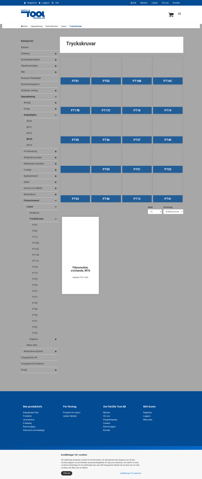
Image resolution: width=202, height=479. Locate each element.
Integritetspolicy (110, 420)
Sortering (167, 207)
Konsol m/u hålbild (33, 188)
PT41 (35, 291)
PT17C (35, 261)
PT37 (35, 297)
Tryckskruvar (36, 218)
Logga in (45, 3)
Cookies (106, 423)
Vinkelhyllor (30, 115)
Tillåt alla (66, 473)
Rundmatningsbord (30, 84)
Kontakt (176, 3)
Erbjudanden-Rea (31, 412)
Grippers (33, 339)
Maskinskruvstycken (34, 163)
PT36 (35, 285)
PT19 (35, 273)
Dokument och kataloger (34, 430)
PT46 (35, 309)
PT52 (35, 327)
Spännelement (31, 176)
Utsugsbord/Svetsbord (32, 363)
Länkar (155, 3)
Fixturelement (52, 26)
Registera (147, 412)
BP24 (29, 145)
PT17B (35, 255)
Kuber (27, 182)
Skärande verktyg (29, 90)
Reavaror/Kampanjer (31, 78)
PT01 (35, 225)
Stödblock (34, 213)
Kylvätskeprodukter (30, 59)
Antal (150, 207)
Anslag (27, 102)
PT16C (35, 249)
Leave (63, 26)
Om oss (165, 3)
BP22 (29, 133)
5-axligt (27, 169)
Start (24, 26)
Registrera (32, 3)
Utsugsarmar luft (29, 357)
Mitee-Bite (32, 345)
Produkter (27, 416)
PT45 (35, 303)
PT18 (35, 267)
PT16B (35, 243)
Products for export (71, 412)
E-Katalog (27, 423)
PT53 (35, 333)
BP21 (29, 127)
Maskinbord (29, 194)
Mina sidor (147, 420)
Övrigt (27, 108)
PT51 (35, 321)
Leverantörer (29, 420)
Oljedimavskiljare (29, 65)
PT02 (35, 231)
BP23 (29, 139)
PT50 (35, 315)
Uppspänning (36, 26)
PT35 (35, 279)
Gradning (25, 53)
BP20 (29, 121)
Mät (23, 72)
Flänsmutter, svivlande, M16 (80, 269)
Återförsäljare (29, 427)
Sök (57, 3)
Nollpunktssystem (33, 157)
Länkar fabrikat (70, 416)
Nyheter (143, 3)
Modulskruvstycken (33, 351)
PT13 (35, 237)
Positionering (30, 151)
